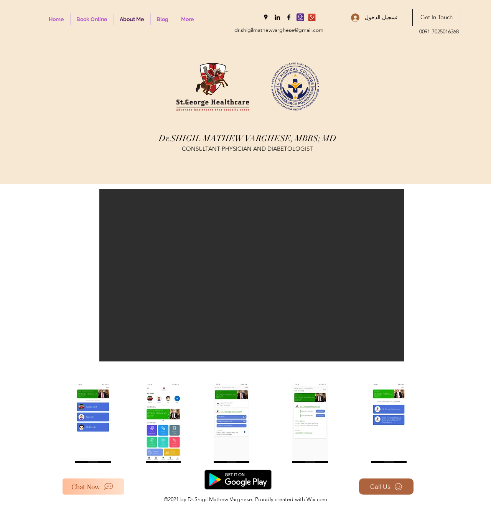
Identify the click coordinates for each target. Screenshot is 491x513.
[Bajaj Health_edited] (300, 17)
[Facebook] (289, 17)
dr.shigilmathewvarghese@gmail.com (278, 29)
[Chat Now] (93, 486)
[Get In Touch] (436, 17)
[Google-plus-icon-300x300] (312, 17)
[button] (251, 275)
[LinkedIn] (277, 17)
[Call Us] (386, 486)
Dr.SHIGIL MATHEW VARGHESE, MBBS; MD (247, 138)
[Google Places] (266, 17)
